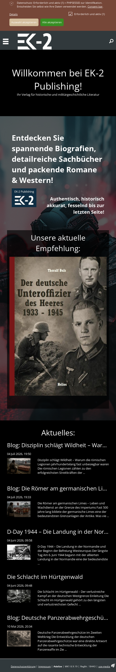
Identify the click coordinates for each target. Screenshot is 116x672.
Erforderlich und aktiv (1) (87, 14)
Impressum (44, 666)
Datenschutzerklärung (23, 666)
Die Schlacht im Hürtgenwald (45, 577)
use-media (104, 666)
